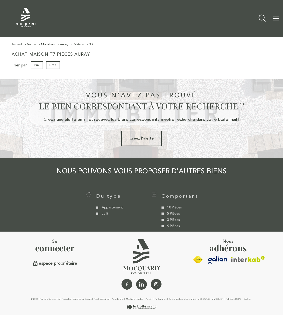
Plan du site (117, 299)
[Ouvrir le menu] (276, 19)
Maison (79, 44)
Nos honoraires (101, 299)
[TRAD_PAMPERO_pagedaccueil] (25, 26)
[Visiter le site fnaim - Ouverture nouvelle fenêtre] (197, 260)
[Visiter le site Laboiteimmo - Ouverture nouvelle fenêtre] (141, 308)
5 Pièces (173, 219)
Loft (105, 219)
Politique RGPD (233, 299)
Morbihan (48, 44)
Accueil (17, 44)
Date (53, 65)
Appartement (112, 213)
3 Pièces (173, 225)
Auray (64, 44)
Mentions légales (134, 299)
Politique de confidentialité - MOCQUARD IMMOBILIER (196, 299)
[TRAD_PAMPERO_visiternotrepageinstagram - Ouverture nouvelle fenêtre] (156, 284)
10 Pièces (174, 213)
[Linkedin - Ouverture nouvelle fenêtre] (141, 284)
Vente (31, 44)
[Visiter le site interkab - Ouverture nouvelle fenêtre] (248, 259)
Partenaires (160, 299)
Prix (36, 65)
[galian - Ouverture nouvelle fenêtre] (217, 260)
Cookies (247, 299)
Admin (149, 299)
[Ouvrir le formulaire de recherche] (262, 18)
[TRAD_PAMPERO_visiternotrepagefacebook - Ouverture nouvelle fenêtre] (127, 284)
